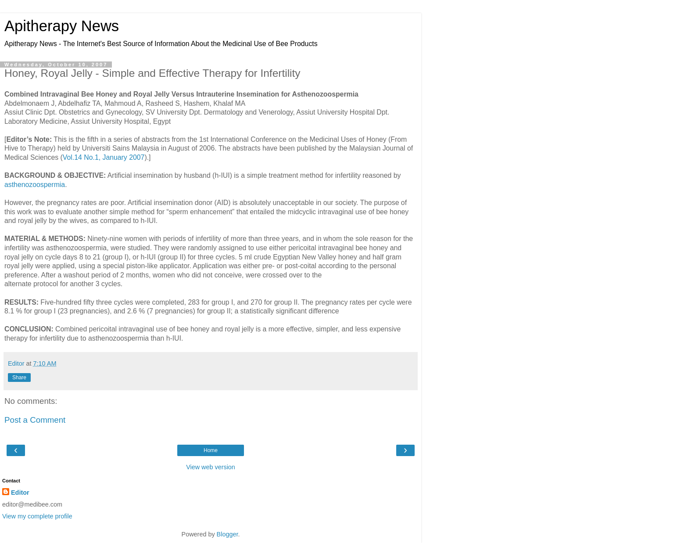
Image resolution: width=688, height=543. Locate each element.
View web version (210, 467)
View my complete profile (37, 516)
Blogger (227, 534)
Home (211, 450)
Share (19, 377)
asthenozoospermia (34, 184)
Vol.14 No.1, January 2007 (104, 157)
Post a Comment (34, 419)
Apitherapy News (61, 26)
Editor (20, 492)
